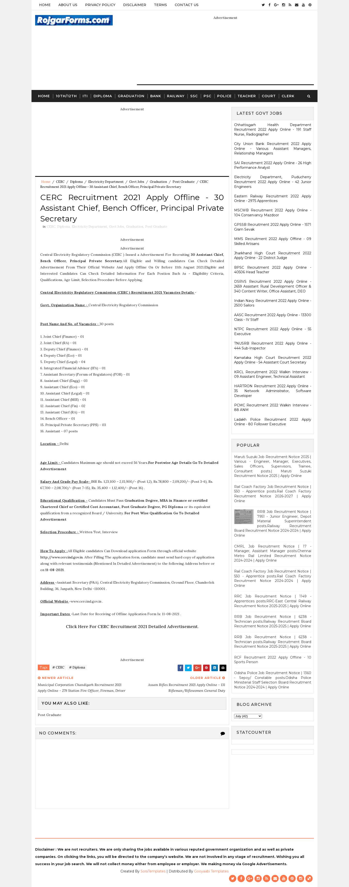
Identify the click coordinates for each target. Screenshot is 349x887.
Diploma (103, 96)
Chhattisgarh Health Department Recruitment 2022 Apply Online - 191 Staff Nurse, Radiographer (272, 130)
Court (269, 96)
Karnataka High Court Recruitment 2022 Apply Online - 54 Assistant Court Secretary (272, 360)
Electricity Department (106, 182)
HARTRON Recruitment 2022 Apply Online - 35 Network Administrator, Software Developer (272, 391)
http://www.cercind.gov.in (61, 557)
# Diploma (77, 667)
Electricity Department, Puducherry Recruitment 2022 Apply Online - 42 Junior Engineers (272, 182)
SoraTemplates (153, 871)
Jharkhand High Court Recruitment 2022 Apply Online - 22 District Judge (272, 255)
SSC (194, 96)
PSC (207, 96)
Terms (160, 5)
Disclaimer (134, 5)
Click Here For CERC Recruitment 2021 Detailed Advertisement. (132, 626)
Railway (175, 96)
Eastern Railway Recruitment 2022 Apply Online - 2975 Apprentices (272, 198)
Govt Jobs (136, 182)
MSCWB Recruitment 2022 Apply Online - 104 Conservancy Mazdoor (272, 212)
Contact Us (186, 5)
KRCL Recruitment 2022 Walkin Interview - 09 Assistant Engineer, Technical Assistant (272, 374)
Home (45, 5)
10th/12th (66, 96)
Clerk (288, 96)
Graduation (131, 96)
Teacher (247, 96)
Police (224, 96)
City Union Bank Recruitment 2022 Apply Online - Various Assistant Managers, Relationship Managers (272, 148)
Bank (155, 96)
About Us (67, 5)
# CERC (58, 667)
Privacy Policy (100, 5)
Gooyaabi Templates (211, 871)
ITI (85, 96)
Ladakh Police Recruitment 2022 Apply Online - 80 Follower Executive (272, 422)
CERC (60, 182)
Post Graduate (184, 182)
